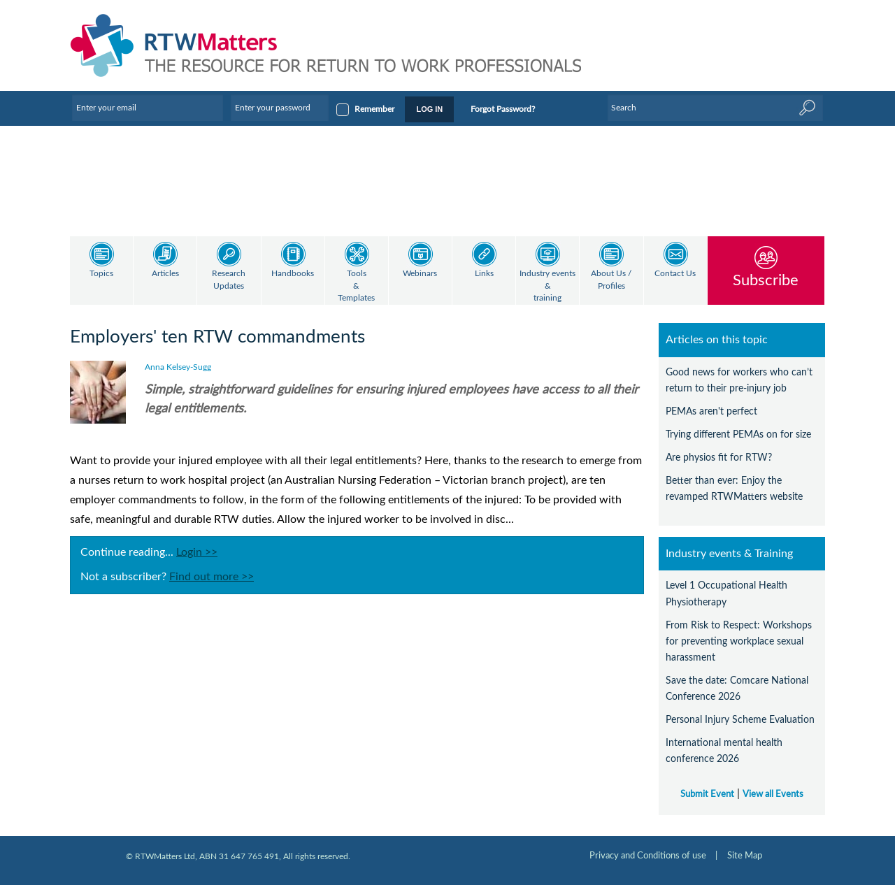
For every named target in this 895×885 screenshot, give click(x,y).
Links (484, 274)
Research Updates (228, 280)
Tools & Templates (356, 286)
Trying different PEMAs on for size (738, 434)
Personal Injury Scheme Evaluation (740, 719)
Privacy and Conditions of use (647, 856)
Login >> (196, 552)
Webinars (420, 274)
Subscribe (766, 280)
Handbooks (292, 274)
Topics (101, 274)
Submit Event (707, 794)
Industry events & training (547, 286)
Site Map (744, 856)
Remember (374, 109)
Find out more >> (211, 576)
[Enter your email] (147, 107)
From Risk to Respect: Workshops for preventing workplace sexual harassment (739, 641)
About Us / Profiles (611, 280)
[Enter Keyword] (715, 107)
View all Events (773, 794)
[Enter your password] (280, 107)
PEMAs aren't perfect (711, 411)
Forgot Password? (503, 109)
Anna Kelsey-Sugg (178, 367)
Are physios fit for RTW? (719, 457)
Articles (165, 274)
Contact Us (675, 274)
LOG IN (429, 109)
